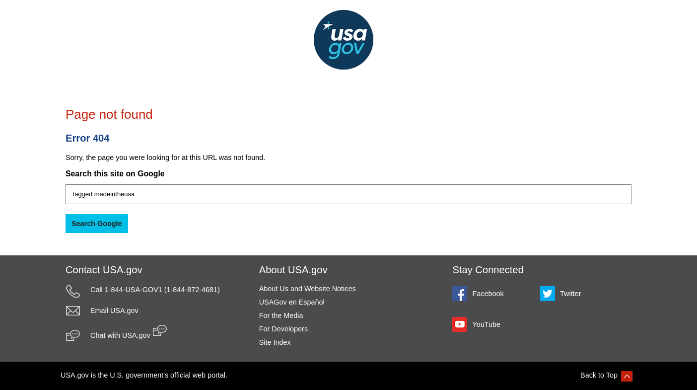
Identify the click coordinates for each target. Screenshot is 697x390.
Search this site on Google (115, 173)
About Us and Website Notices (307, 289)
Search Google (96, 224)
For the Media (281, 315)
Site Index (275, 342)
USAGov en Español (292, 302)
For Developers (283, 329)
